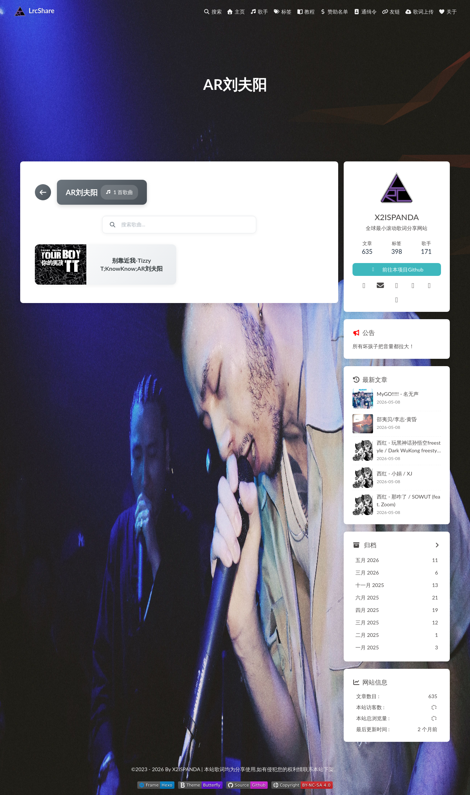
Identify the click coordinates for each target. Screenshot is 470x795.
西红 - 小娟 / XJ (394, 473)
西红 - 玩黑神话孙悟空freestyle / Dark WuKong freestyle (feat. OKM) (409, 447)
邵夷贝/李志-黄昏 (397, 419)
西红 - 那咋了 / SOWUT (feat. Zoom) (408, 500)
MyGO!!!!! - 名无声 (398, 394)
